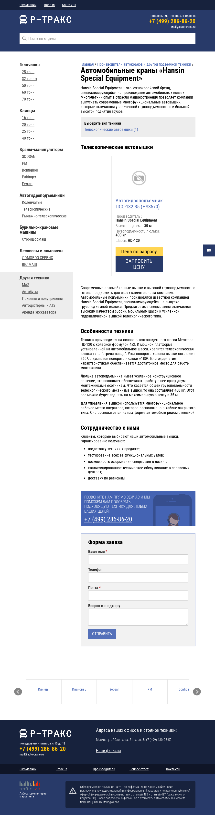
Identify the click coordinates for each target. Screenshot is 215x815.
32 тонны (29, 79)
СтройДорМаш (34, 239)
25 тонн (28, 72)
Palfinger (29, 177)
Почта (93, 588)
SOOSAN (28, 157)
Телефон (95, 570)
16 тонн (28, 118)
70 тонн (28, 99)
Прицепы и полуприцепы (42, 299)
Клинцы (43, 689)
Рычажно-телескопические (44, 216)
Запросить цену (139, 264)
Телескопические (36, 209)
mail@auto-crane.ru (183, 27)
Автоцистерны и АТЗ (38, 305)
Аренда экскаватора (39, 312)
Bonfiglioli (30, 170)
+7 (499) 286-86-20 (172, 21)
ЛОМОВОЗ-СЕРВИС (37, 258)
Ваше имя (96, 552)
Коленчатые (32, 202)
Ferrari (27, 184)
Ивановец (79, 689)
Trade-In (49, 5)
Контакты (69, 5)
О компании (28, 5)
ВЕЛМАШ (29, 265)
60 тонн (28, 92)
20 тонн (28, 125)
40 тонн (28, 138)
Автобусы (30, 292)
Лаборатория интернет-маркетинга (34, 795)
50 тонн (28, 86)
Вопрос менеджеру (104, 606)
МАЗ (25, 285)
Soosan (114, 689)
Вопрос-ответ (139, 769)
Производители (104, 769)
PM (24, 163)
